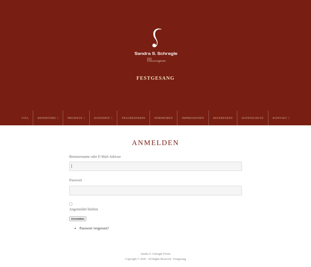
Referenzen (223, 118)
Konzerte (102, 118)
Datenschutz (252, 118)
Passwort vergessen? (94, 228)
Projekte (75, 118)
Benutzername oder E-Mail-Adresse (95, 156)
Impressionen (193, 118)
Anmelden (78, 218)
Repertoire (47, 118)
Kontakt (280, 118)
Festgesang (155, 78)
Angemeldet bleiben (83, 209)
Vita (25, 118)
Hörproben (163, 118)
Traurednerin (133, 118)
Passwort (75, 180)
